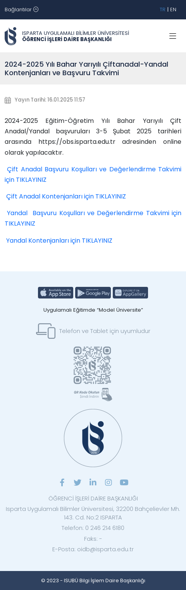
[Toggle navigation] (21, 10)
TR (162, 9)
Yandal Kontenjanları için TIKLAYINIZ (59, 240)
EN (173, 9)
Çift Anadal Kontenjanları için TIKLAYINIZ (66, 196)
